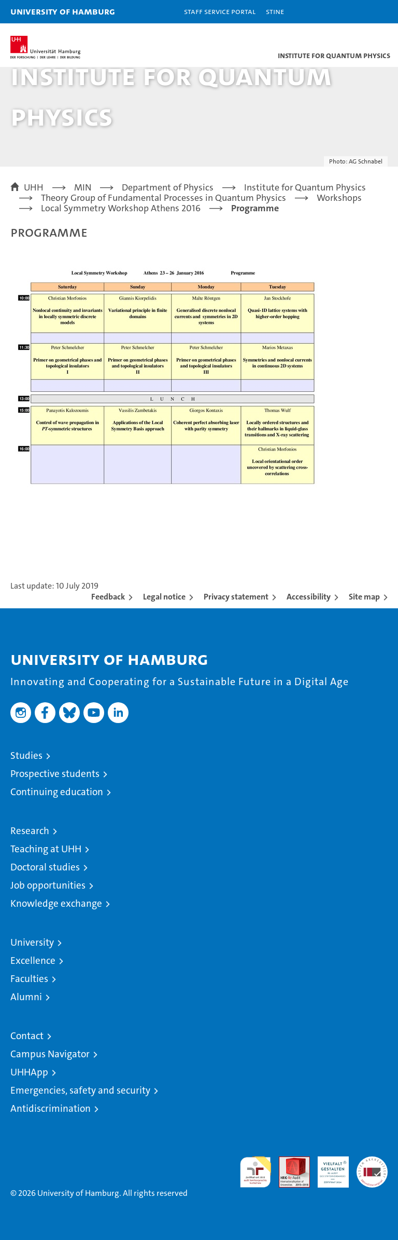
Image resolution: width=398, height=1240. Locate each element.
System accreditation (372, 1167)
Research (29, 830)
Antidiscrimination (50, 1108)
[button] (358, 11)
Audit (288, 1161)
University (32, 942)
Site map (364, 596)
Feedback (108, 596)
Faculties (29, 978)
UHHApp (29, 1072)
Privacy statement (236, 596)
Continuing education (56, 791)
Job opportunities (48, 885)
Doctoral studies (45, 867)
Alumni (26, 996)
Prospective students (55, 773)
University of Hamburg (62, 11)
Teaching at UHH (45, 848)
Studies (26, 755)
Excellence (32, 960)
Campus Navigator (50, 1053)
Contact (27, 1035)
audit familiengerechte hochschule (255, 1172)
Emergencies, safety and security (80, 1090)
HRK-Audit (327, 1167)
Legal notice (164, 596)
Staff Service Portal (219, 11)
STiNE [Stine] (275, 11)
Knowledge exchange (56, 903)
